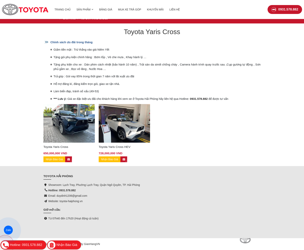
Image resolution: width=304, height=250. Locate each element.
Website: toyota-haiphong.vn (65, 201)
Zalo (8, 230)
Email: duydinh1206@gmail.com (67, 195)
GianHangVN (92, 244)
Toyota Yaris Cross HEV (114, 146)
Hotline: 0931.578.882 (62, 190)
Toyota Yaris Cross (55, 146)
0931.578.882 (284, 6)
